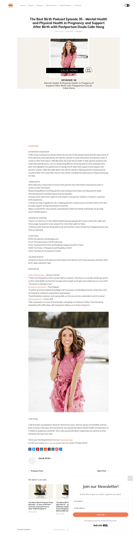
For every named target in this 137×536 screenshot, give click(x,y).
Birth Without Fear (36, 275)
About (31, 5)
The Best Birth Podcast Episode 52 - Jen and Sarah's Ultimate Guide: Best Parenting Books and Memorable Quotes (68, 506)
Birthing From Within (37, 287)
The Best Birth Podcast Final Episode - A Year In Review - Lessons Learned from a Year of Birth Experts (40, 505)
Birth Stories (51, 5)
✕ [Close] (130, 478)
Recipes (40, 5)
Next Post (103, 471)
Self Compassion (35, 299)
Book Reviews (65, 5)
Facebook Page (66, 440)
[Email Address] (100, 508)
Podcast (77, 5)
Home (22, 5)
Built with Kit (101, 525)
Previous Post (35, 471)
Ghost (28, 529)
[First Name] (100, 501)
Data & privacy (59, 530)
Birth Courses (50, 443)
